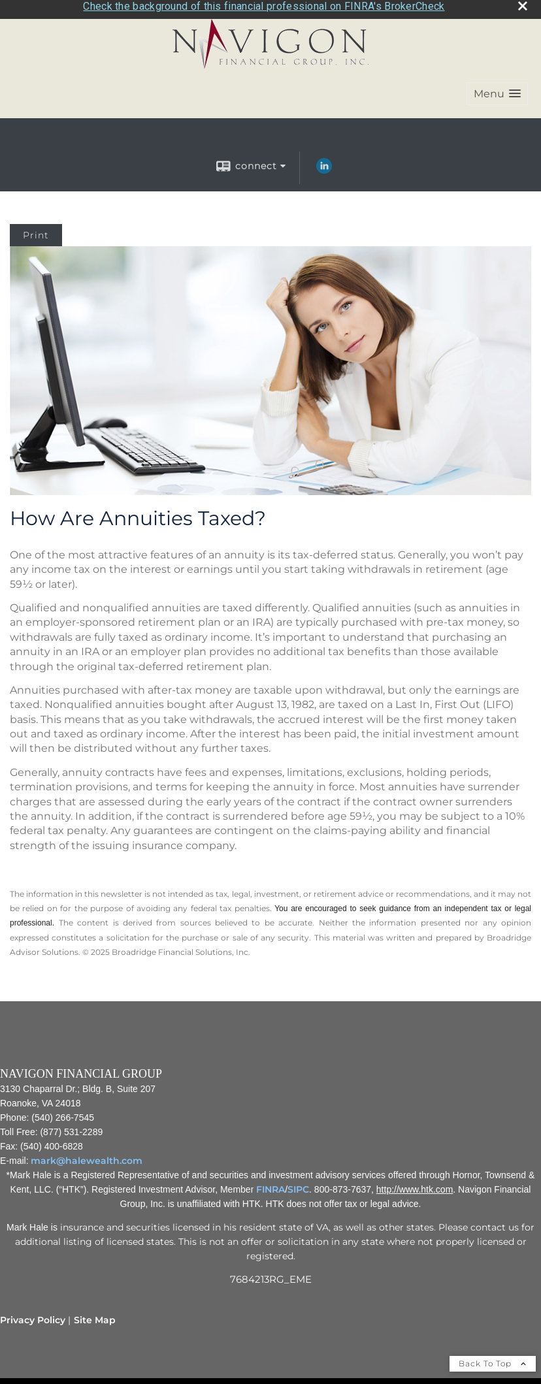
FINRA (270, 1185)
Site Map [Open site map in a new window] (95, 1316)
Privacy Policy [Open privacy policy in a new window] (32, 1316)
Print (36, 232)
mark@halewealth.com (86, 1157)
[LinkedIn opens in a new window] (324, 167)
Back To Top (493, 1359)
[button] (497, 90)
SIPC (298, 1185)
